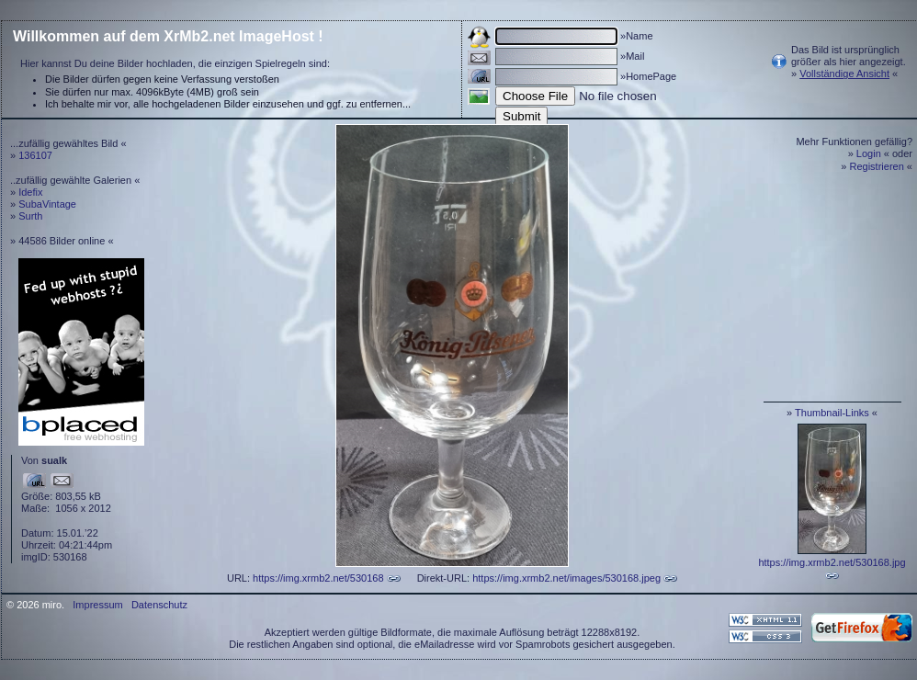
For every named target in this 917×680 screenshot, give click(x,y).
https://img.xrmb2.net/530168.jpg (831, 562)
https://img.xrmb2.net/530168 (318, 578)
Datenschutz (159, 604)
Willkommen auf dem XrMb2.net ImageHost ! (168, 36)
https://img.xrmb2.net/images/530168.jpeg (566, 578)
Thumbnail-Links (832, 412)
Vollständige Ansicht (844, 73)
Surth (30, 215)
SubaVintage (47, 204)
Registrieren (877, 166)
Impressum (97, 604)
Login (868, 153)
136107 (35, 155)
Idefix (30, 192)
